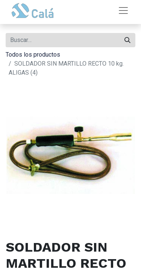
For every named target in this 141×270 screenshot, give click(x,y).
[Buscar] (127, 40)
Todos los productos (33, 54)
